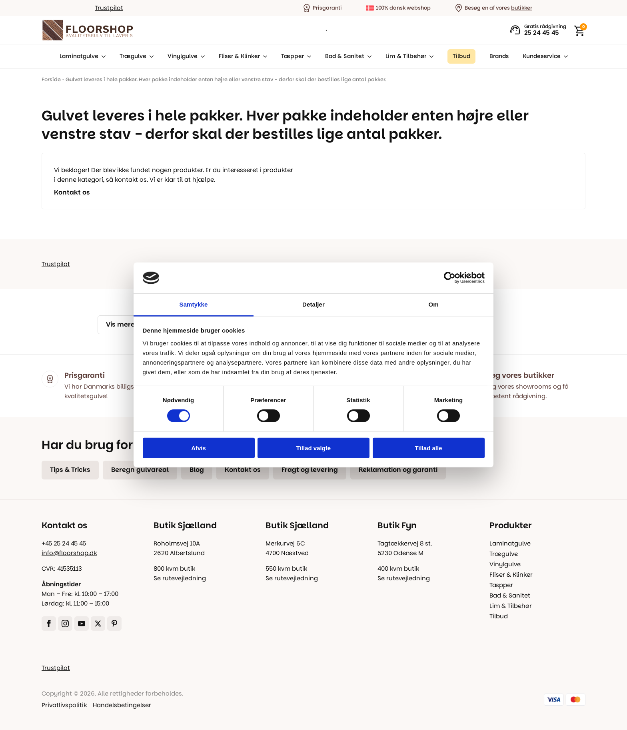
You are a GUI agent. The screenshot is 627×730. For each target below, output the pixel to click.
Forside (51, 79)
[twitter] (98, 623)
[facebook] (49, 623)
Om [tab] (433, 304)
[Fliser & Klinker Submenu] (263, 56)
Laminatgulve (79, 56)
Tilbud (498, 616)
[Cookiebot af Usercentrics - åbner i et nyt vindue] (450, 278)
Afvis (198, 447)
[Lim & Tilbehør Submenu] (429, 56)
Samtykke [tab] (194, 304)
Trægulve (133, 56)
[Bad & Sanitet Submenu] (367, 56)
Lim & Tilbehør (405, 56)
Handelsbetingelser (122, 705)
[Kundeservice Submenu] (564, 56)
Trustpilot (109, 8)
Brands (499, 56)
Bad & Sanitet (344, 56)
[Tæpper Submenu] (307, 56)
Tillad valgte (313, 447)
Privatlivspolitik (64, 705)
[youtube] (81, 623)
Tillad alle (428, 447)
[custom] (114, 623)
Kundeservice (542, 56)
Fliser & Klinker (239, 56)
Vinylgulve (183, 56)
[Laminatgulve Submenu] (102, 56)
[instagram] (65, 623)
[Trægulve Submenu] (150, 56)
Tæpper (292, 56)
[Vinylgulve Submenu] (201, 56)
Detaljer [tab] (313, 304)
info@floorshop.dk (69, 553)
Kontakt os (72, 193)
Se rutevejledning (180, 578)
